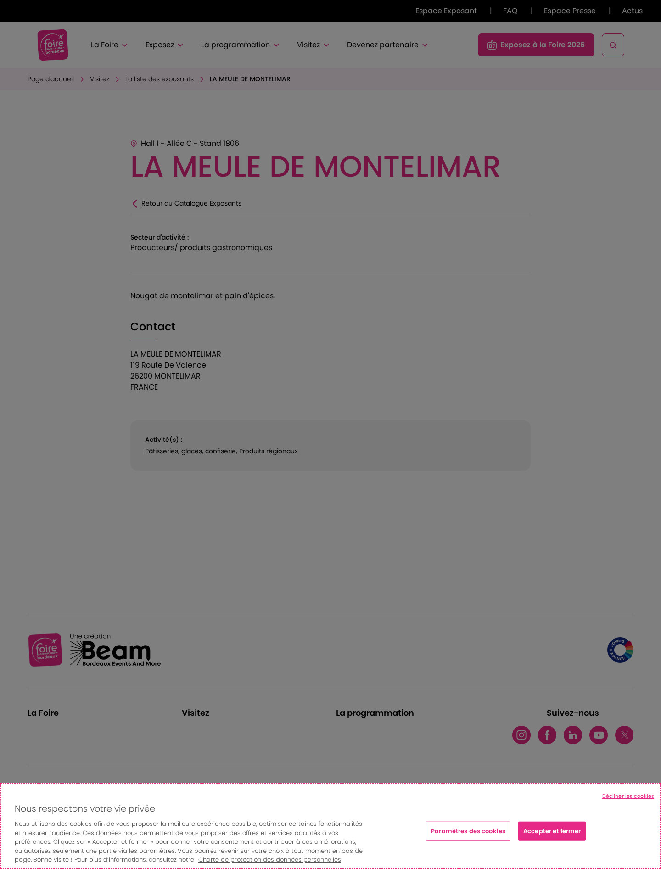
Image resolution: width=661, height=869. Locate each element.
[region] (330, 826)
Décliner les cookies (628, 796)
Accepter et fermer (552, 830)
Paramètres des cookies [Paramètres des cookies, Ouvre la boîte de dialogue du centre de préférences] (468, 830)
